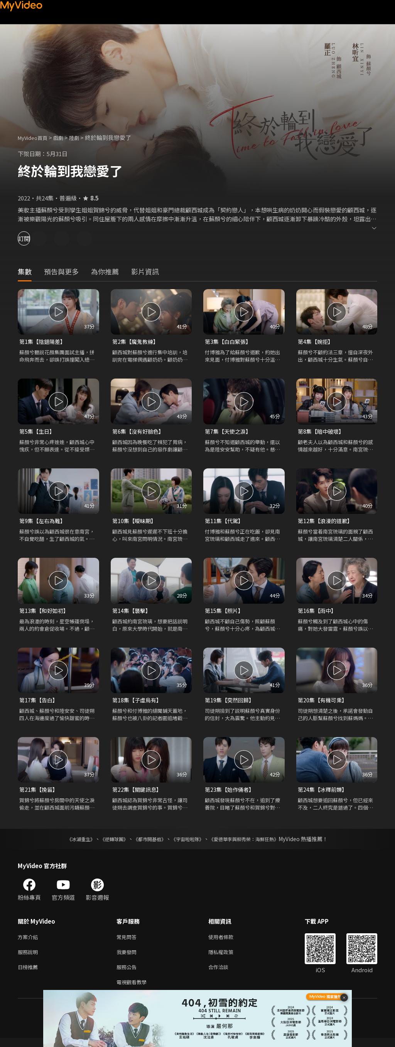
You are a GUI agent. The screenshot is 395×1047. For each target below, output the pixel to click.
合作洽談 (224, 974)
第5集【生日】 (38, 432)
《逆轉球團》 (105, 843)
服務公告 (128, 974)
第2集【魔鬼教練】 (137, 342)
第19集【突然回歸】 (231, 703)
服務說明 (29, 958)
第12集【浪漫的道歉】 (327, 522)
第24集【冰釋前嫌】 (324, 793)
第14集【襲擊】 (132, 613)
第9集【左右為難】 (44, 522)
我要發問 (128, 958)
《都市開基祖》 (146, 843)
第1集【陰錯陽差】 (44, 342)
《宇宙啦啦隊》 (189, 843)
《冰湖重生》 (67, 843)
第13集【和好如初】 (45, 613)
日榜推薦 (29, 974)
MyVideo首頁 (35, 137)
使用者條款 (227, 942)
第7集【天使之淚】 (229, 432)
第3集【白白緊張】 (229, 342)
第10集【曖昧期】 (135, 522)
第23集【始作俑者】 (231, 793)
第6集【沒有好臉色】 (139, 432)
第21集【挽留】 (39, 793)
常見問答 (128, 942)
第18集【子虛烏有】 (138, 703)
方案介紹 (29, 942)
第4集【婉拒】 (317, 342)
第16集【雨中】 (318, 613)
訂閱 (33, 238)
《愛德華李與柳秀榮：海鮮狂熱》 (253, 843)
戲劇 (64, 137)
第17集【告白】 (39, 703)
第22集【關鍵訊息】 (138, 793)
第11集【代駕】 (225, 522)
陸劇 (82, 137)
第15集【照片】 (225, 613)
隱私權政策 (227, 958)
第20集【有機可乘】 (324, 703)
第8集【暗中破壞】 (322, 432)
